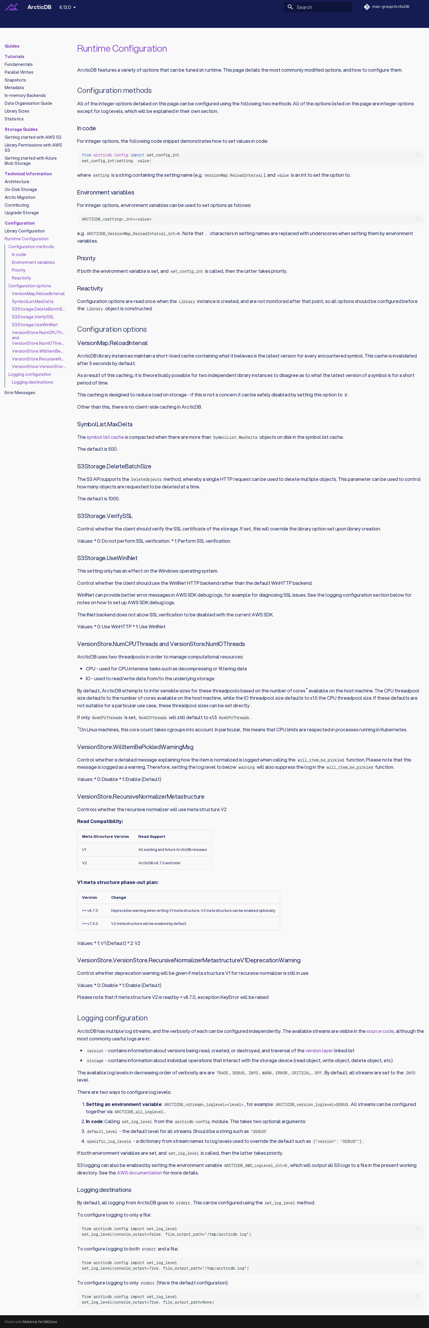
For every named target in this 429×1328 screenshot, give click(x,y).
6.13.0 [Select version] (65, 7)
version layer (319, 1050)
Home (11, 21)
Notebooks (55, 21)
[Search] (318, 7)
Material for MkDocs (40, 1321)
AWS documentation (139, 1172)
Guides (30, 21)
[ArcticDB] (11, 7)
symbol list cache (105, 437)
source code (380, 1031)
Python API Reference (94, 21)
